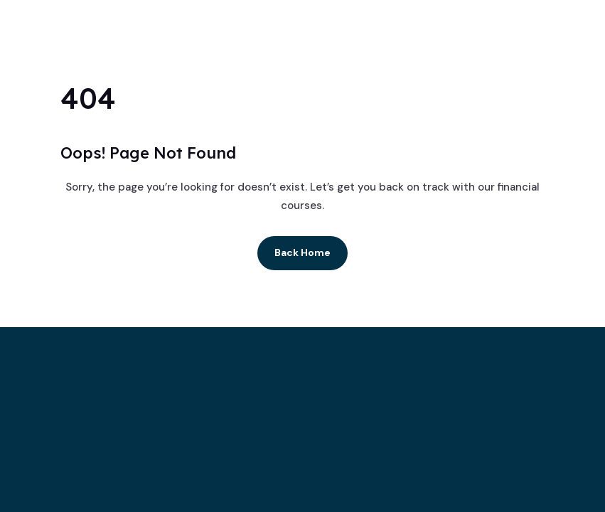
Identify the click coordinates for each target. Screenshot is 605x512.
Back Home (302, 252)
